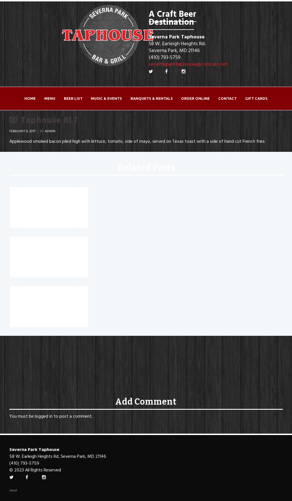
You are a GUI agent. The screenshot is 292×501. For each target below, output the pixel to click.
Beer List (73, 98)
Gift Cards (256, 98)
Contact (227, 98)
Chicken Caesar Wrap (40, 195)
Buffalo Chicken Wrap (41, 245)
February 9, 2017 (22, 131)
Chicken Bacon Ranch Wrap (48, 294)
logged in (43, 416)
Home (30, 98)
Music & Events (106, 98)
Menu (49, 98)
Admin (50, 131)
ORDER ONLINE (195, 98)
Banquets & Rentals (152, 98)
